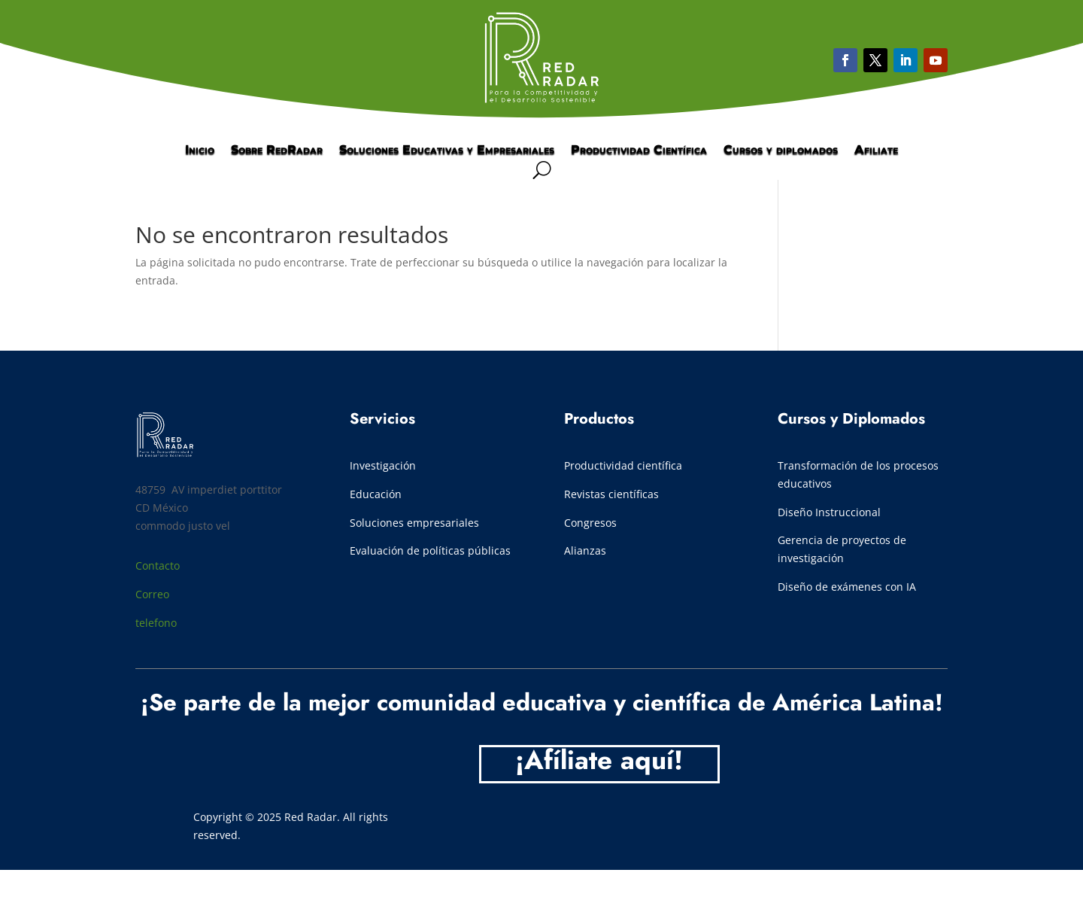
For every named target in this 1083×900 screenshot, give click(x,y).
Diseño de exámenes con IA (847, 586)
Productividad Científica (639, 150)
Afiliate (876, 150)
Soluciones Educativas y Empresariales (446, 150)
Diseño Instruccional (829, 512)
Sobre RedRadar (277, 150)
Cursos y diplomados (781, 150)
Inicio (199, 150)
